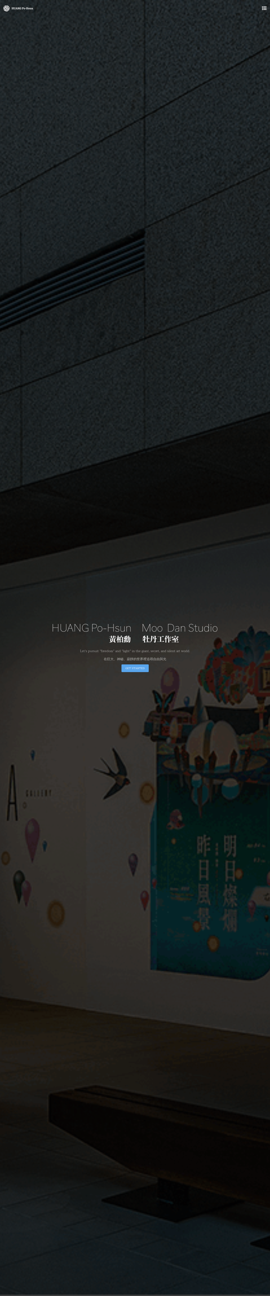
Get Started (135, 668)
